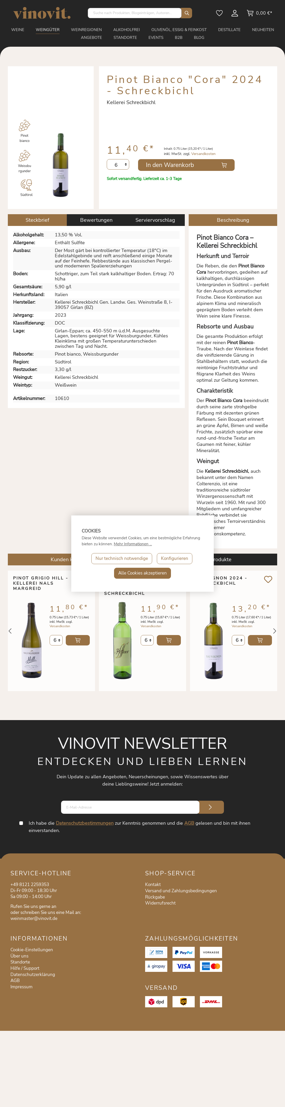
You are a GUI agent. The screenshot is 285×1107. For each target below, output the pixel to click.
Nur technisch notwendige (122, 558)
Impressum (21, 987)
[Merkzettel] (219, 15)
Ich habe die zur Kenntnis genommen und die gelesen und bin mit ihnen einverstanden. (139, 827)
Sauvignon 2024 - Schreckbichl (221, 581)
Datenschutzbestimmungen (85, 823)
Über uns (19, 956)
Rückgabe (155, 897)
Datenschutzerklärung (32, 975)
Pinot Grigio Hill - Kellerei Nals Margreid (40, 583)
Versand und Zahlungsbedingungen (181, 891)
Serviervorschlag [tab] (155, 220)
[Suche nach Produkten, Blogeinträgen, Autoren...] (135, 13)
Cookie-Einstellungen (31, 950)
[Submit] (210, 807)
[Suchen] (185, 13)
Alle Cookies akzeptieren (142, 573)
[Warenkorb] (259, 15)
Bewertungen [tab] (96, 220)
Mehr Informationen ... (133, 544)
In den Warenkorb (170, 165)
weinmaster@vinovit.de (33, 918)
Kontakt (153, 885)
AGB (189, 823)
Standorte (20, 962)
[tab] (37, 220)
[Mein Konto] (235, 15)
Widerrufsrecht (160, 903)
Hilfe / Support (24, 968)
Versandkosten (203, 153)
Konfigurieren (174, 558)
